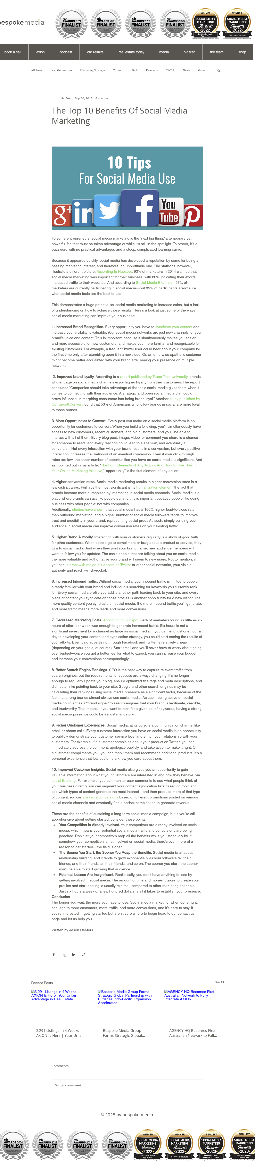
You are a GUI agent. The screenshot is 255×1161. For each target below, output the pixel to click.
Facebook (152, 70)
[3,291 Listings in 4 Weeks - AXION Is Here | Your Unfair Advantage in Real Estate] (61, 1006)
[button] (219, 70)
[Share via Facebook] (54, 955)
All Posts (36, 70)
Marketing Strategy (92, 70)
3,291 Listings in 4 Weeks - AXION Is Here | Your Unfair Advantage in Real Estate (60, 1033)
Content (118, 70)
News (186, 70)
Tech (135, 70)
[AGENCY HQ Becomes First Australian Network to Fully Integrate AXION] (194, 1006)
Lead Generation (61, 70)
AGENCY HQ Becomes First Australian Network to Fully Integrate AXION (192, 1033)
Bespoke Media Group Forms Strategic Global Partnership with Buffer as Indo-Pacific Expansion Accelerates (125, 1033)
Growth (203, 70)
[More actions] (200, 98)
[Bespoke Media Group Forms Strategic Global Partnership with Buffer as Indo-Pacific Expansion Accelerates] (127, 1006)
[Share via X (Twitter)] (64, 955)
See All (219, 982)
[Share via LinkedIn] (74, 955)
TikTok (170, 70)
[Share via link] (84, 955)
